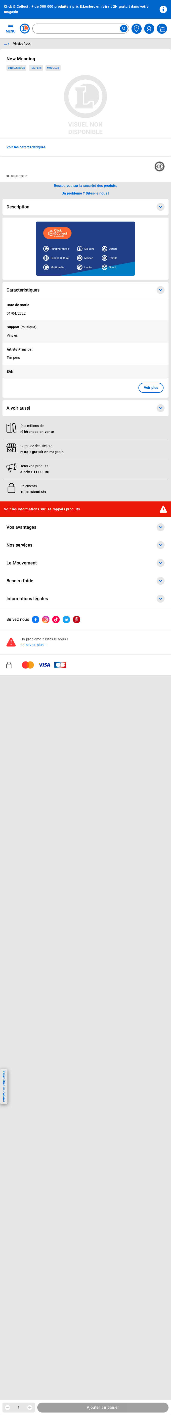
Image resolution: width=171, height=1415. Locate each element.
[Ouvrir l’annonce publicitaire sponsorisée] (85, 249)
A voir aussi (85, 408)
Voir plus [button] (151, 388)
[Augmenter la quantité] (29, 1407)
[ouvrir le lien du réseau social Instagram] (45, 620)
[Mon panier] (162, 29)
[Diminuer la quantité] (7, 1407)
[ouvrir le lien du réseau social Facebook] (35, 620)
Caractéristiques (85, 290)
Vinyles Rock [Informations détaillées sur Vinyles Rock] (21, 43)
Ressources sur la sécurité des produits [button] (85, 185)
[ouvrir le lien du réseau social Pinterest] (76, 620)
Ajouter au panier (103, 1407)
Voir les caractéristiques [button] (25, 147)
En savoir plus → (34, 645)
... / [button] (6, 43)
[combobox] (80, 28)
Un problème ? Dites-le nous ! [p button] (85, 193)
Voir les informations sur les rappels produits (42, 509)
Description (85, 207)
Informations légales (85, 599)
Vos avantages (85, 527)
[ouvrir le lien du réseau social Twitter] (66, 620)
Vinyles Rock (16, 67)
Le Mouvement (85, 563)
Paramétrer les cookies (3, 1086)
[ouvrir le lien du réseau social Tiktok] (56, 620)
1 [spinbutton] (19, 1407)
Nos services (85, 545)
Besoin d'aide (85, 581)
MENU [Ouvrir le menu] (10, 28)
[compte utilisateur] (149, 29)
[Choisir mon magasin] (136, 29)
